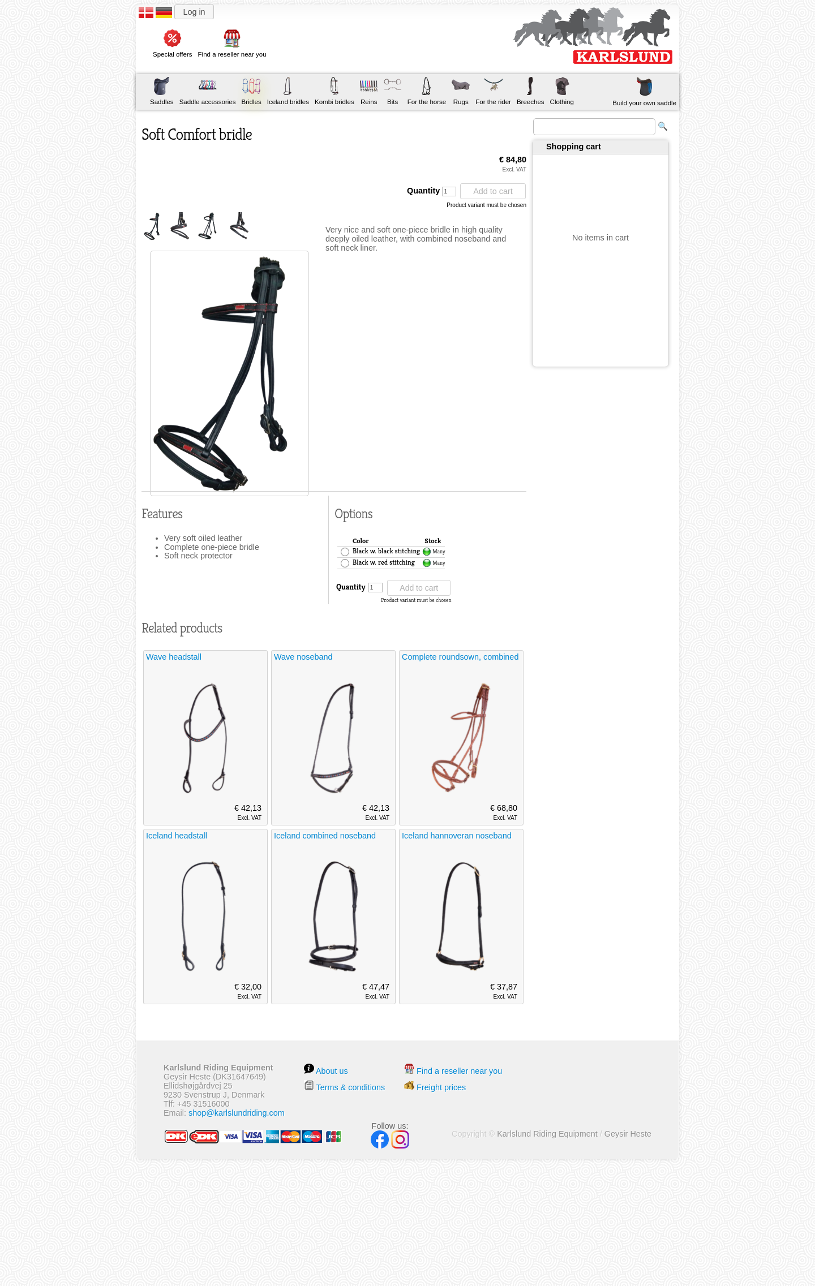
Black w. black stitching (386, 551)
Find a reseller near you (459, 1071)
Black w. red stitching (384, 562)
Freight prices (441, 1087)
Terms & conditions (350, 1087)
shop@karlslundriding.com (236, 1112)
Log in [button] (194, 11)
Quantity (431, 191)
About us (332, 1071)
